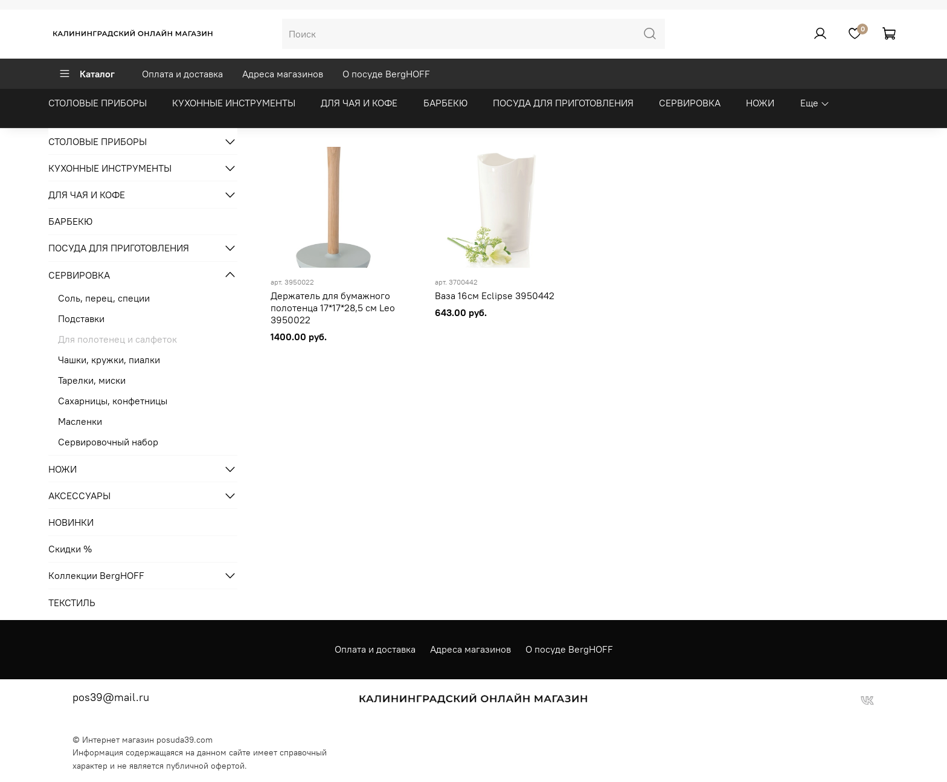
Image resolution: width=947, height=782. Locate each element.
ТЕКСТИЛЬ (71, 602)
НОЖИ (760, 103)
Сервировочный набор (108, 442)
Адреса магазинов (282, 74)
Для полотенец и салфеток (117, 339)
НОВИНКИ (71, 522)
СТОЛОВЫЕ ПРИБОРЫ (97, 103)
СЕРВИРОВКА (690, 103)
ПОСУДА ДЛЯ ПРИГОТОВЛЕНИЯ (563, 103)
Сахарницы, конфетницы (112, 401)
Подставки (81, 318)
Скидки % (70, 549)
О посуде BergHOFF (386, 74)
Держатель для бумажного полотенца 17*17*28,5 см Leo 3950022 (333, 307)
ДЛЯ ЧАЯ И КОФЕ (359, 103)
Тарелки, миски (92, 380)
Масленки (80, 421)
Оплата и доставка (182, 74)
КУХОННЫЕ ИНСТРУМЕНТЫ (233, 103)
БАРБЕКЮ (445, 103)
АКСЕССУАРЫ (79, 496)
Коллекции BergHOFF (96, 575)
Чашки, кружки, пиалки (109, 360)
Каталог (87, 74)
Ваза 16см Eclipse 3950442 (494, 295)
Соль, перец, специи (104, 298)
